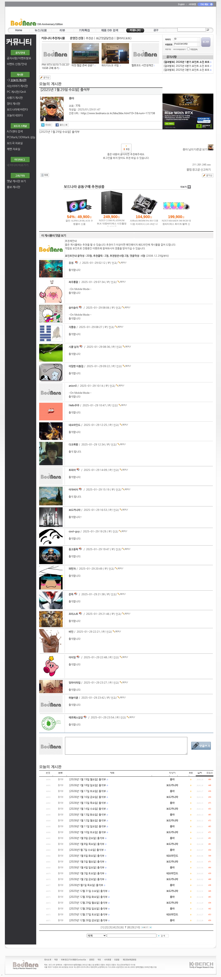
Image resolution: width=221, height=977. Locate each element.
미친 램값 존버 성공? (83, 65)
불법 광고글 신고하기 (199, 169)
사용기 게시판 (15, 97)
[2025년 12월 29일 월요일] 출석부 (88, 902)
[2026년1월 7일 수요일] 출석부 (86, 850)
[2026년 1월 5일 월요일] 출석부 (86, 861)
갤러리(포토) (124, 38)
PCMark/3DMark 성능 (21, 137)
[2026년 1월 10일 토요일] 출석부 (87, 832)
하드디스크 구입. (110, 65)
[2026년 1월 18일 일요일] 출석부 (87, 785)
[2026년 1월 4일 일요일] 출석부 (86, 867)
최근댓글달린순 (105, 38)
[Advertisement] (133, 18)
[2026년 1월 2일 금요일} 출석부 (86, 879)
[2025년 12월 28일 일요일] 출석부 (88, 908)
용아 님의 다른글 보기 (198, 149)
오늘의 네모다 (15, 115)
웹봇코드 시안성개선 (142, 65)
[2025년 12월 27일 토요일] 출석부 (88, 914)
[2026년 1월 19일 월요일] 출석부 (87, 779)
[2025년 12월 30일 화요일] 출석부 (88, 897)
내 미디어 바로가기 (17, 165)
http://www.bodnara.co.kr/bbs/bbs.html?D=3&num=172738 (118, 113)
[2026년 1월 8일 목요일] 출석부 (86, 844)
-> (16, 80)
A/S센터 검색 (15, 131)
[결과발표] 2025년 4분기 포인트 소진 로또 (187, 66)
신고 (114, 263)
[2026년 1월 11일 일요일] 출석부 (87, 826)
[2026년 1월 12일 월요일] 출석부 (87, 820)
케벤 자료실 (13, 149)
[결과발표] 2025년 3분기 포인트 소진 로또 (187, 70)
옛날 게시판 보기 (16, 181)
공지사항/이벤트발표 (19, 58)
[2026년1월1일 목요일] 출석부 (86, 885)
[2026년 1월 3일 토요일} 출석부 (86, 873)
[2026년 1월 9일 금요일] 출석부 (86, 838)
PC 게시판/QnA (16, 92)
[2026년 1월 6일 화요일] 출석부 (86, 855)
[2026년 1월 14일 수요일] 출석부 (87, 808)
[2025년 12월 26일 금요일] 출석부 (88, 920)
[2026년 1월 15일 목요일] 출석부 (87, 803)
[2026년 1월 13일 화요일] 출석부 (87, 814)
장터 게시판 (13, 103)
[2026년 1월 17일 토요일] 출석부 (87, 791)
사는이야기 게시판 (17, 86)
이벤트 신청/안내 (17, 64)
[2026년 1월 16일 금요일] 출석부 (87, 797)
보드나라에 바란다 (17, 109)
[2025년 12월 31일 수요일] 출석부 (88, 891)
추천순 (89, 38)
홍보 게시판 (13, 187)
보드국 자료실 (15, 143)
